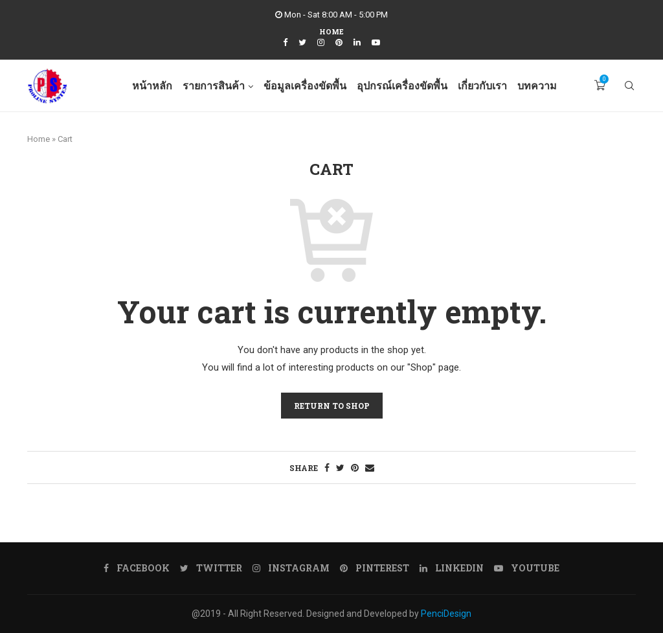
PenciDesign (446, 613)
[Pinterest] (339, 42)
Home (331, 31)
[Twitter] (302, 42)
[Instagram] (320, 42)
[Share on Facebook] (327, 468)
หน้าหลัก (152, 86)
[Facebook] (285, 42)
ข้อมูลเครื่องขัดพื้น (305, 86)
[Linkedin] (357, 42)
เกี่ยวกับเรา (482, 86)
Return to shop (332, 405)
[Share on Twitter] (340, 468)
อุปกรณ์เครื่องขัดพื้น (402, 86)
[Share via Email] (369, 468)
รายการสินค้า (214, 86)
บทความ (537, 86)
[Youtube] (376, 42)
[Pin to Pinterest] (355, 468)
